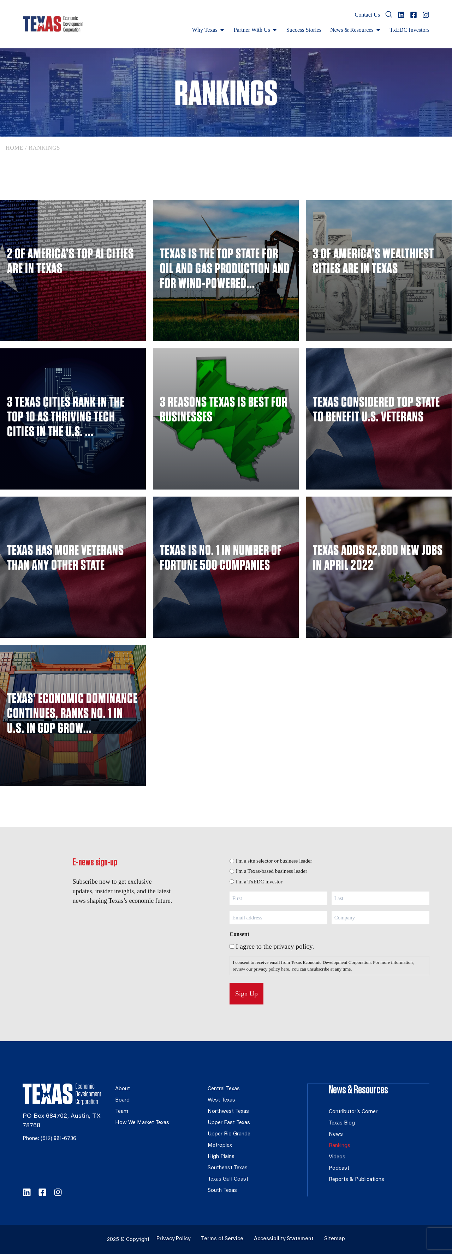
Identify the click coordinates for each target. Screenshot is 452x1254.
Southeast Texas (228, 1168)
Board (122, 1100)
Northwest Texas (229, 1111)
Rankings (339, 1145)
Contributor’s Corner (353, 1111)
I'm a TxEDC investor (259, 881)
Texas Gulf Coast (228, 1179)
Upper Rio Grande (229, 1134)
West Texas (222, 1100)
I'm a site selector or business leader (274, 861)
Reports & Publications (357, 1179)
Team (122, 1111)
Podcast (339, 1168)
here (285, 969)
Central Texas (224, 1089)
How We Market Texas (142, 1123)
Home (14, 148)
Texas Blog (342, 1123)
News (336, 1134)
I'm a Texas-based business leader (271, 871)
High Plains (221, 1156)
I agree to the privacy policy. (275, 946)
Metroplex (220, 1145)
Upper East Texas (229, 1123)
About (122, 1089)
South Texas (222, 1190)
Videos (337, 1156)
